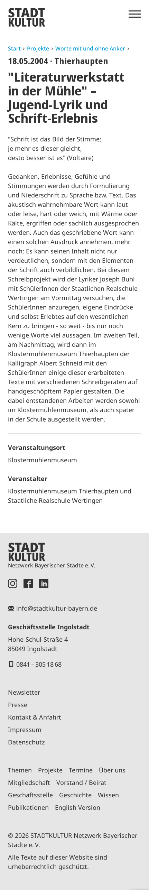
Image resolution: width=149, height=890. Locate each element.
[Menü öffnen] (135, 14)
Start (14, 48)
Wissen (108, 795)
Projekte (38, 48)
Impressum (24, 729)
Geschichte (75, 795)
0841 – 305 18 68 (39, 664)
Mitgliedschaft (29, 782)
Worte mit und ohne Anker (90, 48)
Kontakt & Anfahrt (34, 717)
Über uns (112, 770)
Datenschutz (26, 742)
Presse (17, 705)
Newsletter (24, 692)
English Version (77, 807)
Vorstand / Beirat (81, 782)
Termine (81, 770)
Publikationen (28, 807)
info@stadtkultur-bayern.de (56, 608)
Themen (20, 770)
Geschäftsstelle (30, 795)
